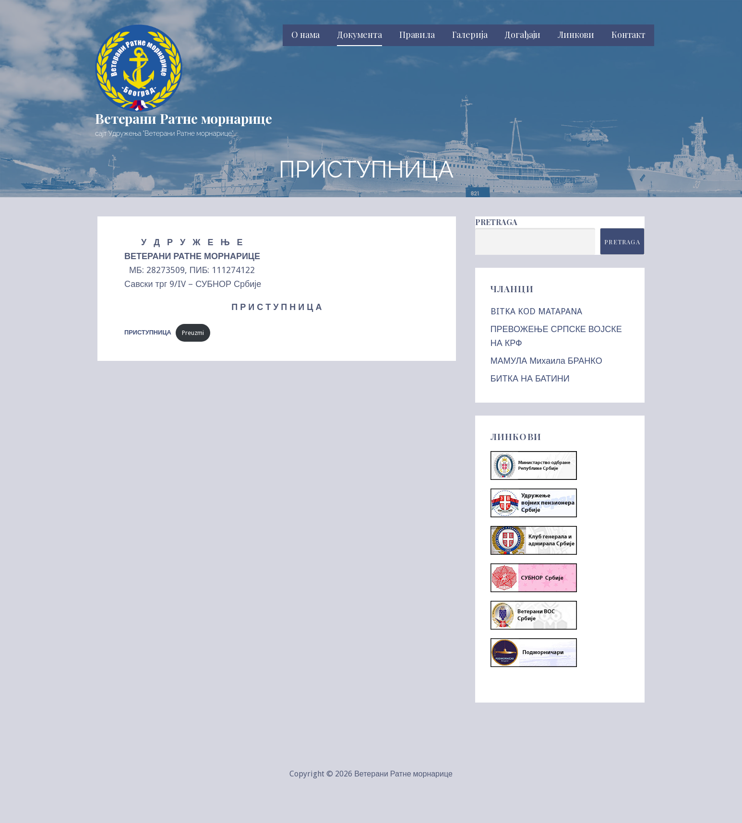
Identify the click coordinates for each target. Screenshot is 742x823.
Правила (417, 34)
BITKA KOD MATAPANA (536, 311)
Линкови (576, 34)
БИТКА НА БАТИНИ (530, 378)
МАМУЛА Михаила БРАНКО (546, 361)
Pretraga (496, 222)
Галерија (470, 34)
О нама (305, 34)
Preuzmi (193, 332)
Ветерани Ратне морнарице (183, 118)
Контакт (628, 34)
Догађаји (522, 34)
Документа (359, 34)
